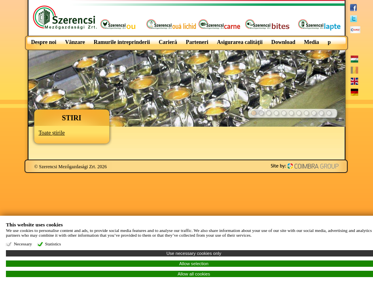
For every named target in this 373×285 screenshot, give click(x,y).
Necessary (23, 243)
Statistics (53, 243)
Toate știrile (52, 133)
